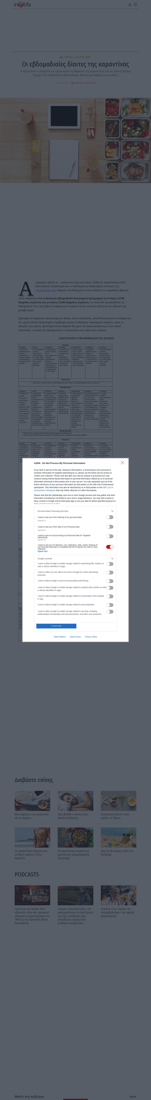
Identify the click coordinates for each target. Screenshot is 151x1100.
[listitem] (75, 511)
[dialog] (75, 550)
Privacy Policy (91, 637)
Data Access (75, 637)
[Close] (123, 463)
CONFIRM (56, 626)
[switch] (109, 517)
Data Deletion (60, 637)
